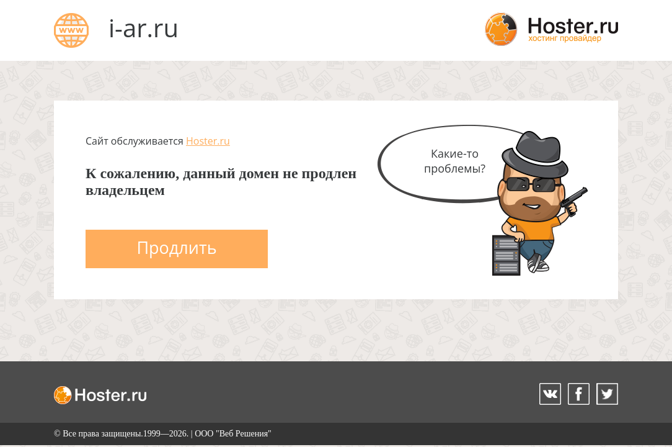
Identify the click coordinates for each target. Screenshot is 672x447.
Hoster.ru (208, 141)
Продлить (176, 247)
